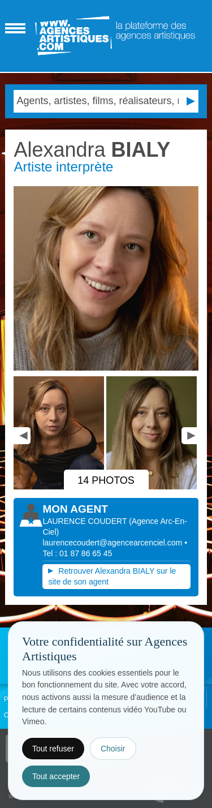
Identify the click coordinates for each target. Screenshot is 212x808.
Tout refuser (53, 748)
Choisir (113, 748)
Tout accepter (56, 776)
